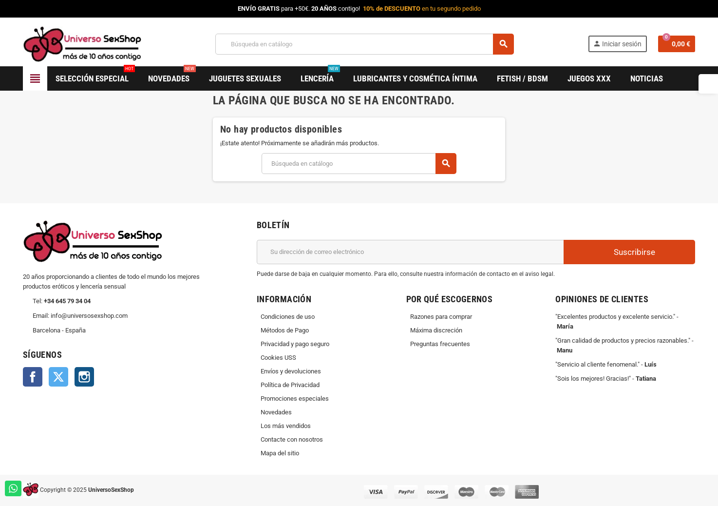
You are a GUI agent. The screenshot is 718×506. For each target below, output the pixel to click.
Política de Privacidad (290, 385)
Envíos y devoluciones (291, 371)
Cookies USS (278, 357)
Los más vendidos (286, 425)
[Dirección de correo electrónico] (410, 252)
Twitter (58, 377)
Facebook (32, 377)
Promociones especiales (295, 398)
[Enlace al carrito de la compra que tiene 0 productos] (676, 44)
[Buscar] (364, 44)
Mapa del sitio (280, 453)
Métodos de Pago (285, 330)
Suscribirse (629, 252)
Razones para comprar (441, 316)
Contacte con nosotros (292, 439)
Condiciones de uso (288, 316)
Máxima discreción (436, 330)
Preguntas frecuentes (440, 344)
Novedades (276, 412)
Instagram (84, 377)
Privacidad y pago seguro (295, 344)
